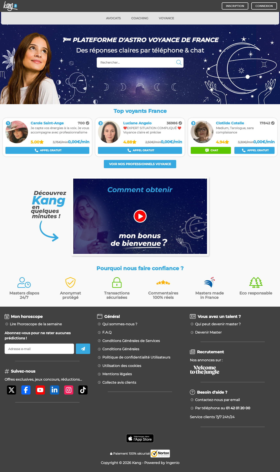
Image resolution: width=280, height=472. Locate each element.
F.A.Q (106, 332)
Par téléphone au (222, 408)
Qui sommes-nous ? (119, 324)
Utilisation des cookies (121, 366)
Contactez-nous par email (217, 400)
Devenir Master (208, 332)
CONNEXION (264, 6)
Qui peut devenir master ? (218, 324)
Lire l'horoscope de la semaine (36, 324)
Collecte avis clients (119, 383)
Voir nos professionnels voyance (140, 164)
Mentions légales (117, 374)
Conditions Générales (120, 349)
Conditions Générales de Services (131, 341)
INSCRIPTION (235, 6)
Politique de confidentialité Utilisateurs (136, 357)
